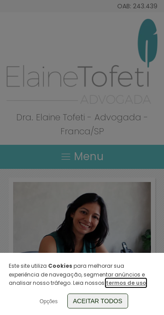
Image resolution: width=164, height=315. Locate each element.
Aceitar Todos (97, 301)
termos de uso (126, 283)
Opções (48, 301)
